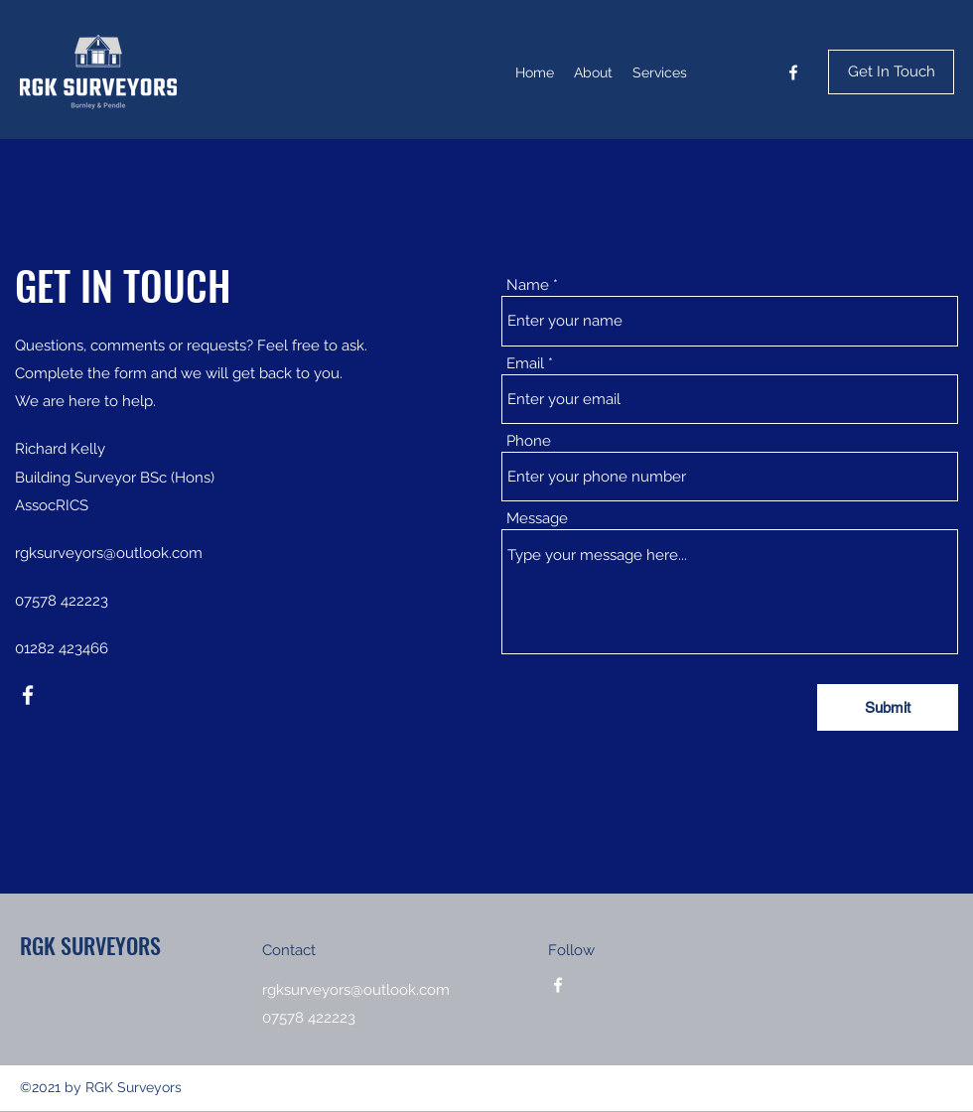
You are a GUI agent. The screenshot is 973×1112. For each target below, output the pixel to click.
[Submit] (887, 707)
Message (537, 518)
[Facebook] (793, 72)
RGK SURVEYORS (90, 945)
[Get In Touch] (891, 72)
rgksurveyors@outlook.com (109, 553)
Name (527, 285)
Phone (528, 441)
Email (525, 363)
